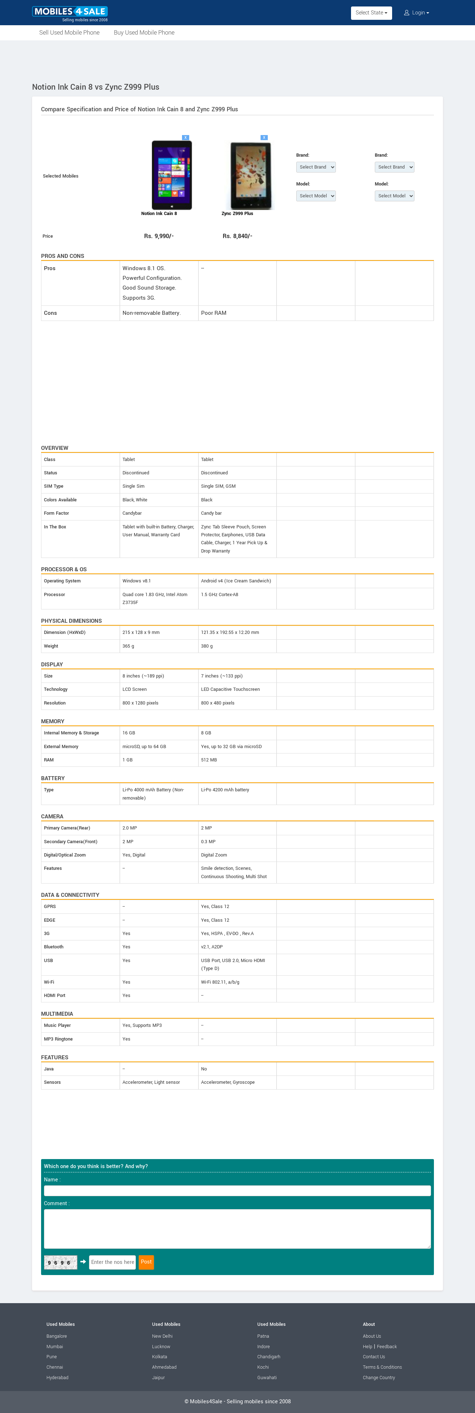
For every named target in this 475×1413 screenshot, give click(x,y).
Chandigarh (268, 1357)
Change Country (379, 1377)
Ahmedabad (164, 1367)
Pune (51, 1357)
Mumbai (54, 1346)
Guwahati (267, 1377)
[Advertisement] (237, 60)
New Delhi (162, 1336)
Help (367, 1346)
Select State (371, 13)
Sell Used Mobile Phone (69, 32)
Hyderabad (57, 1377)
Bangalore (56, 1336)
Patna (263, 1336)
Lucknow (161, 1346)
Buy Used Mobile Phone (144, 32)
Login (416, 13)
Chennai (54, 1367)
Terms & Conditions (382, 1367)
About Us (372, 1336)
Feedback (387, 1346)
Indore (263, 1346)
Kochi (263, 1367)
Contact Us (374, 1357)
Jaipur (158, 1377)
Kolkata (159, 1357)
